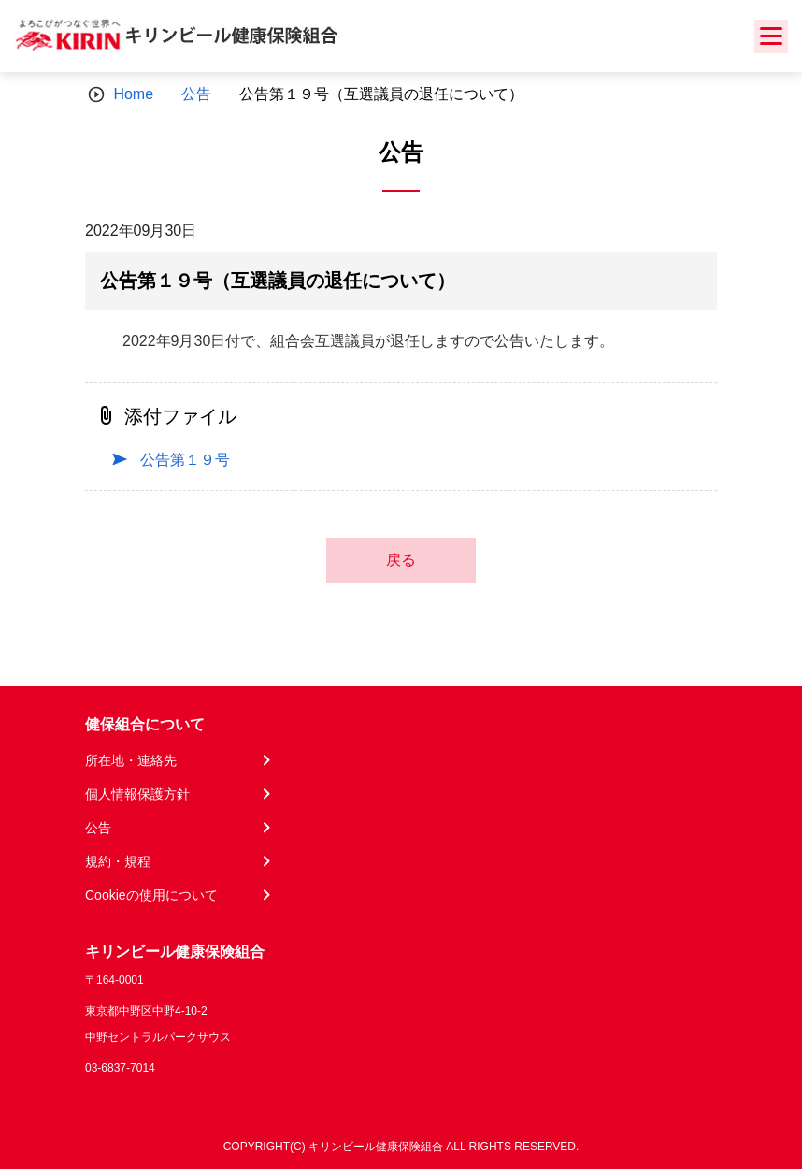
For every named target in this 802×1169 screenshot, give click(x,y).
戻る (401, 560)
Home (133, 94)
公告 (196, 94)
